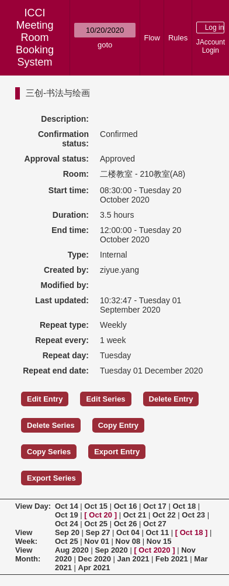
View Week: (26, 537)
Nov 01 (96, 541)
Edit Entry (45, 399)
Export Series (51, 478)
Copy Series (49, 451)
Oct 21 (135, 514)
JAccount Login (210, 46)
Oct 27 (154, 523)
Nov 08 (128, 541)
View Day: (33, 506)
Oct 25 (95, 523)
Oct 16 (125, 506)
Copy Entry (118, 425)
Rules (178, 37)
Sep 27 (98, 532)
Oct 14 (66, 506)
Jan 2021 (133, 558)
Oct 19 (66, 514)
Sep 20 (67, 532)
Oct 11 (157, 532)
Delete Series (51, 425)
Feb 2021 (171, 558)
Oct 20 (100, 514)
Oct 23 (193, 514)
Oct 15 (95, 506)
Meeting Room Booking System (35, 43)
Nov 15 (159, 541)
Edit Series (105, 399)
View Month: (27, 554)
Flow (152, 37)
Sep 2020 (111, 550)
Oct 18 (184, 506)
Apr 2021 (94, 567)
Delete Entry (171, 399)
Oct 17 (154, 506)
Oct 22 (164, 514)
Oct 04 (128, 532)
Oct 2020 (154, 550)
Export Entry (117, 451)
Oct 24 (66, 523)
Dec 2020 (94, 558)
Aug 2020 (72, 550)
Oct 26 (125, 523)
